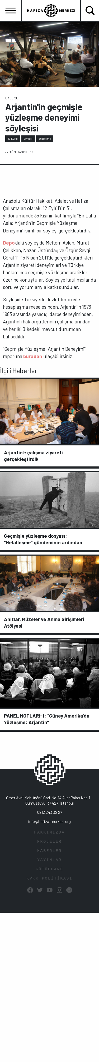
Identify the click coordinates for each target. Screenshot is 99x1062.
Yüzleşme (45, 138)
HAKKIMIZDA (49, 832)
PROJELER (49, 841)
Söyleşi (28, 138)
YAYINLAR (49, 860)
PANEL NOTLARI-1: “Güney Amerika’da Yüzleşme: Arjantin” (46, 719)
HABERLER (49, 850)
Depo (9, 243)
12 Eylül (13, 138)
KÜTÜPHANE (49, 869)
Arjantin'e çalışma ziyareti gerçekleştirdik (33, 455)
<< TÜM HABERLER (19, 152)
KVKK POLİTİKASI (49, 878)
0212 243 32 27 (49, 812)
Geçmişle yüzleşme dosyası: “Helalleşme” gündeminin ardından (43, 539)
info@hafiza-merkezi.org (49, 821)
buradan (32, 356)
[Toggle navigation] (10, 10)
